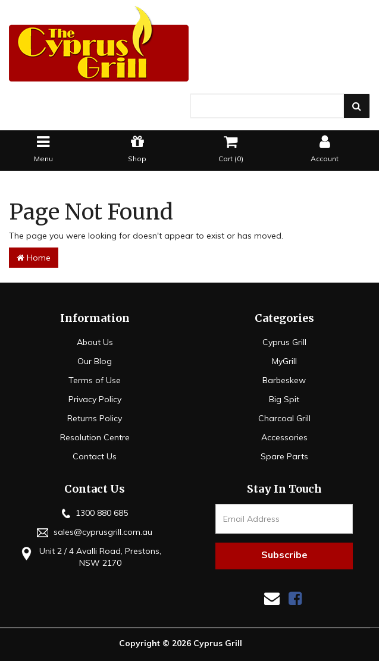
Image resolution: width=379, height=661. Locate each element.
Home (34, 257)
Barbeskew (284, 380)
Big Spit (284, 399)
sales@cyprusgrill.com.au (94, 532)
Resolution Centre (95, 437)
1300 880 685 (95, 513)
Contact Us (95, 456)
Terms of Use (94, 380)
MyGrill (284, 361)
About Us (95, 342)
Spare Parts (284, 456)
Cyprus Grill (284, 342)
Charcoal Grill (284, 418)
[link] (295, 598)
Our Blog (94, 361)
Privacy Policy (94, 399)
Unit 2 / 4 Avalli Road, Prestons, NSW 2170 (89, 556)
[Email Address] (284, 519)
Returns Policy (94, 418)
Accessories (284, 437)
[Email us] (272, 598)
